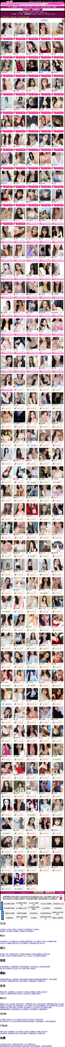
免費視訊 (11, 35)
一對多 (23, 257)
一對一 (23, 146)
